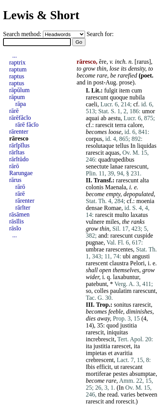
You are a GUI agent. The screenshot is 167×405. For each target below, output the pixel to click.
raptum (17, 69)
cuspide (143, 235)
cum (136, 90)
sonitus (122, 304)
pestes (120, 373)
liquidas (147, 145)
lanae (116, 166)
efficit (104, 367)
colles (101, 291)
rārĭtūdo (19, 159)
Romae (112, 208)
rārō (14, 166)
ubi (126, 256)
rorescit (125, 401)
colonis (94, 187)
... (14, 55)
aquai (92, 118)
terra (120, 125)
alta (144, 180)
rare (102, 75)
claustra (119, 263)
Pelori (137, 263)
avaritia (123, 353)
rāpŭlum (19, 90)
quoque (119, 97)
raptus (16, 76)
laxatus (139, 215)
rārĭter (22, 207)
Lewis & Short (41, 15)
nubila (137, 97)
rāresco (18, 138)
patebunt (96, 284)
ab (103, 118)
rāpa (20, 104)
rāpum (17, 97)
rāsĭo (15, 228)
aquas (112, 152)
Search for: (100, 34)
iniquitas (117, 332)
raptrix (17, 62)
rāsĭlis (16, 221)
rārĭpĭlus (19, 145)
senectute (97, 166)
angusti (141, 256)
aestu (114, 118)
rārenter (18, 131)
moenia (145, 201)
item (124, 90)
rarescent (97, 263)
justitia (128, 325)
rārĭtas (17, 152)
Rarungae (21, 173)
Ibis (90, 367)
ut (116, 367)
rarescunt (97, 97)
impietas (96, 353)
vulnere (95, 221)
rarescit (104, 125)
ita (89, 346)
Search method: (23, 34)
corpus (94, 139)
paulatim (121, 291)
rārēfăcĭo (20, 117)
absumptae (142, 373)
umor (148, 111)
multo (122, 215)
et (110, 353)
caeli (91, 104)
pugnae (94, 242)
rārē (14, 110)
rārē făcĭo (27, 124)
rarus (143, 61)
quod (112, 325)
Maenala (115, 187)
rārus (15, 180)
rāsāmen (19, 214)
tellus (122, 145)
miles (112, 221)
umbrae (95, 249)
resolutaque (100, 145)
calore (135, 125)
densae (94, 208)
